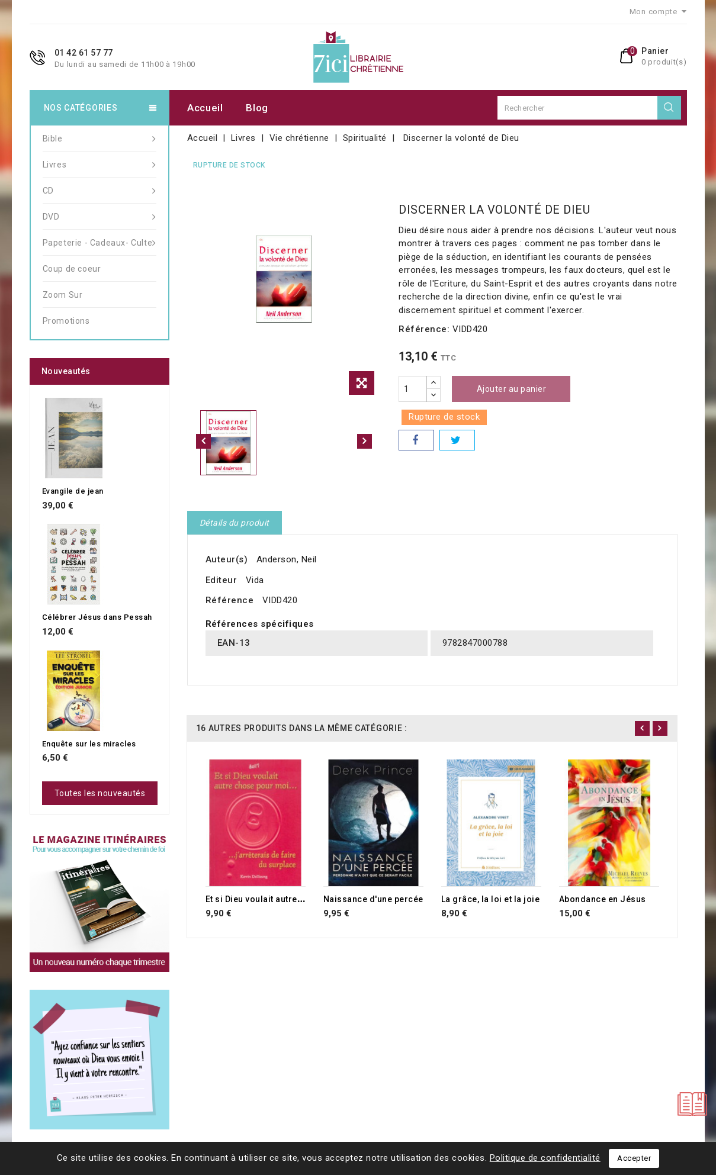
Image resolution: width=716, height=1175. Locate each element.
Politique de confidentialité (545, 1158)
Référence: (424, 329)
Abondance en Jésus (602, 899)
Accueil (205, 108)
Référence (230, 600)
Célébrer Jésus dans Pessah (97, 617)
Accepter (634, 1158)
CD (99, 190)
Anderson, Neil (286, 559)
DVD (99, 216)
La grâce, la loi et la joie (490, 899)
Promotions (66, 321)
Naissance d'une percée (373, 899)
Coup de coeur (72, 268)
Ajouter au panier (512, 389)
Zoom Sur (63, 295)
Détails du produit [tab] (234, 522)
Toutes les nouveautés (100, 793)
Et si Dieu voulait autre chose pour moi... (289, 899)
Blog (257, 108)
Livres (99, 164)
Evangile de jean (73, 491)
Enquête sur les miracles (89, 743)
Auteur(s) (227, 559)
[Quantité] (413, 389)
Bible (99, 138)
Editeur (221, 580)
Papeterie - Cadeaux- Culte (99, 242)
